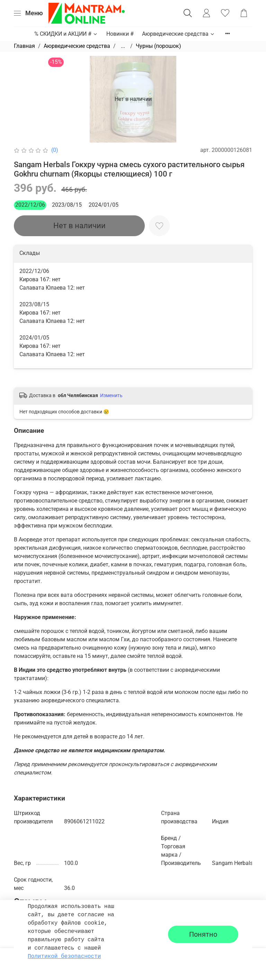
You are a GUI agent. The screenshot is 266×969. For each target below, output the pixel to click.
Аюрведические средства (178, 34)
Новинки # (120, 34)
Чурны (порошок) (158, 46)
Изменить (111, 395)
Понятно (203, 934)
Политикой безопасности (64, 956)
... (123, 46)
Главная (24, 46)
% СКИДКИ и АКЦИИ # (66, 34)
